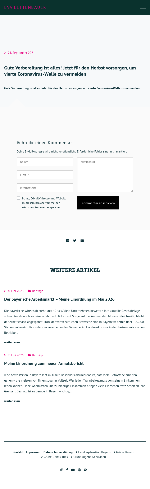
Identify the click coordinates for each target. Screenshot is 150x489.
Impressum (33, 452)
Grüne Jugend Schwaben (88, 457)
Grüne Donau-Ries (54, 457)
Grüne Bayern (124, 452)
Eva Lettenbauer (25, 7)
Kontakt (18, 452)
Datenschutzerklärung (58, 452)
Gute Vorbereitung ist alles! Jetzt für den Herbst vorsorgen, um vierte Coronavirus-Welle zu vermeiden (72, 88)
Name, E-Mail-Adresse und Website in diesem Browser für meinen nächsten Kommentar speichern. (44, 203)
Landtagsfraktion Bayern (93, 452)
